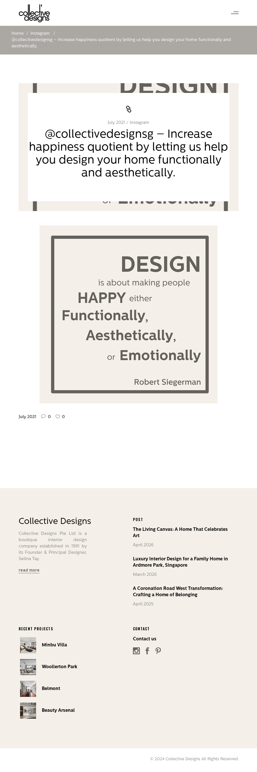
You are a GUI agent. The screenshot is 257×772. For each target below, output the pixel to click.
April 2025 (143, 604)
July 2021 (116, 123)
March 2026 (145, 575)
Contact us (144, 639)
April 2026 (143, 545)
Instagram (40, 34)
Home (17, 34)
